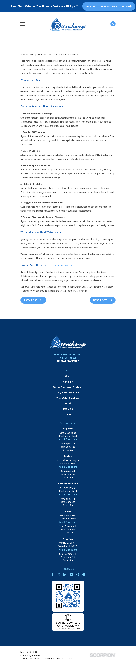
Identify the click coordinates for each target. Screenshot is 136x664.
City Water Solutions (68, 392)
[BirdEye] (83, 574)
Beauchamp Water (61, 265)
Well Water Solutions (68, 398)
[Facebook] (52, 574)
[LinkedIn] (65, 574)
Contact (67, 414)
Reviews (68, 408)
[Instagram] (77, 574)
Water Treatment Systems (68, 387)
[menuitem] (23, 658)
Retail (68, 403)
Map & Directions (67, 439)
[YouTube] (71, 574)
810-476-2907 (68, 361)
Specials (68, 381)
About (68, 376)
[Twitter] (58, 574)
